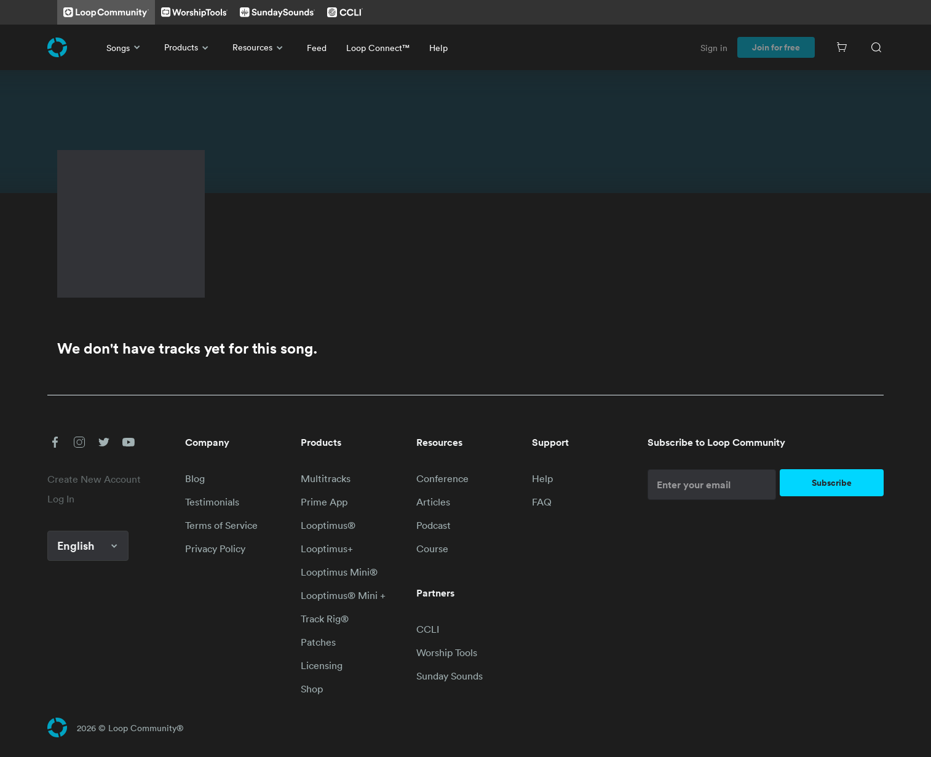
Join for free (776, 47)
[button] (54, 442)
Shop (312, 689)
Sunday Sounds (449, 676)
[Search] (876, 47)
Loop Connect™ (378, 48)
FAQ (542, 502)
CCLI (427, 629)
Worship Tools (446, 652)
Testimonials (212, 502)
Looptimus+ (327, 548)
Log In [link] (60, 499)
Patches (318, 642)
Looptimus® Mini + (343, 595)
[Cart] (841, 47)
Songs (125, 47)
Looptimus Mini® (339, 572)
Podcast (433, 525)
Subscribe (832, 483)
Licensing (322, 665)
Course (432, 548)
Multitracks (326, 478)
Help (438, 48)
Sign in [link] (713, 48)
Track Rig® (325, 618)
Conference (442, 478)
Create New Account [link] (94, 479)
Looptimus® (328, 525)
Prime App (324, 502)
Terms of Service (221, 525)
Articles (433, 502)
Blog (195, 478)
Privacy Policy (215, 548)
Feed (317, 48)
